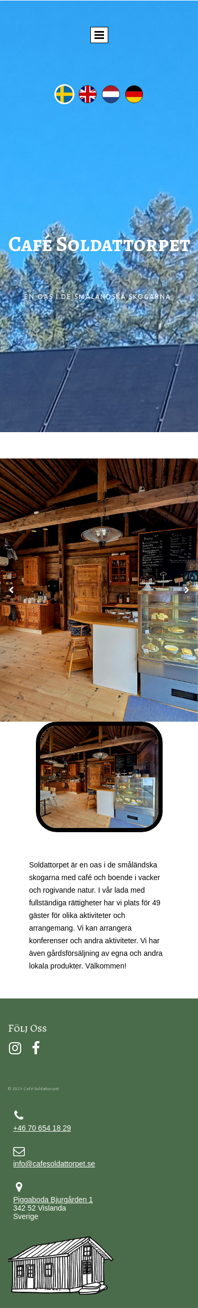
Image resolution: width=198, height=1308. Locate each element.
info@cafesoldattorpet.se (54, 1164)
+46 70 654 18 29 (42, 1128)
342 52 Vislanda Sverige (53, 1208)
